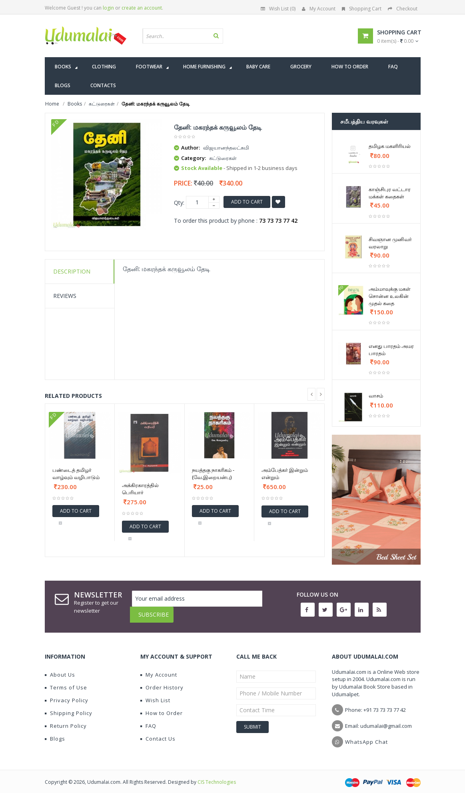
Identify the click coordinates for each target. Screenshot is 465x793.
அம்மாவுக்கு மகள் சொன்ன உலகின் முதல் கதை (390, 296)
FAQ (148, 719)
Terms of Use (66, 681)
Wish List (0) (278, 8)
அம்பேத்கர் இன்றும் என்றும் (284, 473)
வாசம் (376, 395)
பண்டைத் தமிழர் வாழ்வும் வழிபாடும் (76, 473)
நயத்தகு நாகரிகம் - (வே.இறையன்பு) (213, 473)
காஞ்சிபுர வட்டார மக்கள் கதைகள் (390, 193)
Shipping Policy (68, 707)
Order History (162, 681)
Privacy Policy (66, 694)
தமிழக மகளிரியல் (390, 146)
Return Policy (66, 719)
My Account (318, 8)
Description (71, 271)
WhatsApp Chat (366, 735)
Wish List (155, 694)
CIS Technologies (217, 776)
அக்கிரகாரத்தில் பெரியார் (140, 488)
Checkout (402, 8)
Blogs (55, 732)
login (108, 7)
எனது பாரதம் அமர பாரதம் (391, 349)
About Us (60, 668)
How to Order (161, 707)
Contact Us (158, 732)
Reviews (64, 296)
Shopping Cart (361, 8)
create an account (142, 7)
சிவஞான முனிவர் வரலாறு (390, 243)
